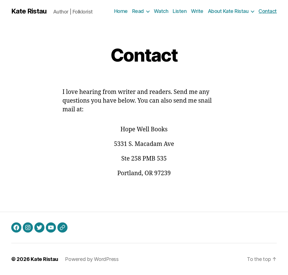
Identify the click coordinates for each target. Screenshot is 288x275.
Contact (267, 11)
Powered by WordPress (92, 259)
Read (138, 11)
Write (197, 11)
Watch (161, 11)
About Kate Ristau (228, 11)
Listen (179, 11)
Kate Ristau (28, 11)
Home (121, 11)
